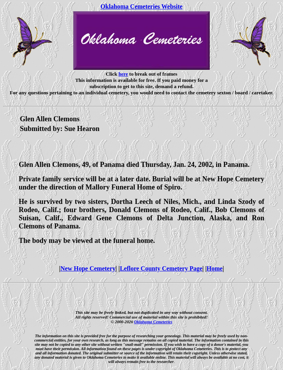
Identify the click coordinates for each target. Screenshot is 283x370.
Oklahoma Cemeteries (153, 321)
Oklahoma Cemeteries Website (141, 6)
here (123, 74)
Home (215, 268)
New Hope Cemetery (87, 268)
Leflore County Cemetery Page (161, 268)
